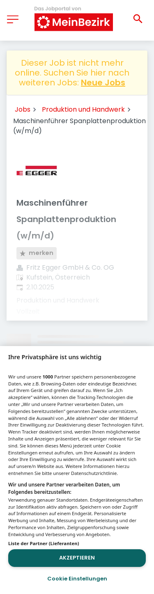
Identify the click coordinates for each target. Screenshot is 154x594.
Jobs (22, 109)
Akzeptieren (77, 558)
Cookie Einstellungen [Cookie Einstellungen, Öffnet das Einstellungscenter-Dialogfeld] (77, 579)
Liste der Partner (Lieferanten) (43, 543)
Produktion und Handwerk (83, 109)
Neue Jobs (103, 82)
